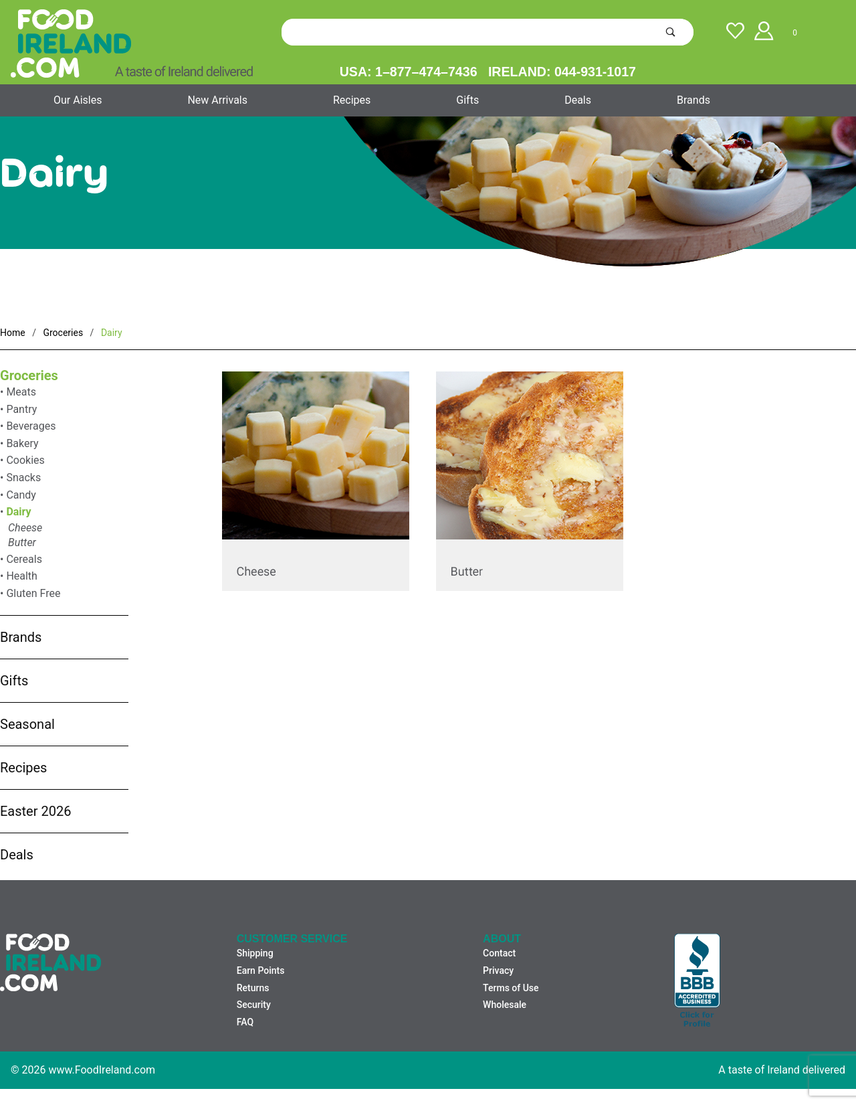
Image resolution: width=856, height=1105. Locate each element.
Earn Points (261, 970)
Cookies (25, 460)
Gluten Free (33, 593)
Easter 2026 (35, 811)
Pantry (21, 409)
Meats (21, 392)
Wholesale (504, 1004)
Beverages (31, 426)
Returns (253, 988)
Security (254, 1004)
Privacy (498, 970)
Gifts (467, 100)
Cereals (24, 559)
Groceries (29, 375)
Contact (499, 953)
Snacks (23, 477)
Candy (21, 495)
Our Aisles (78, 100)
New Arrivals (217, 100)
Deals (577, 100)
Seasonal (27, 724)
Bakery (22, 443)
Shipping (255, 953)
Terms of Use (510, 988)
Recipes (351, 100)
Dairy (18, 511)
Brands (693, 100)
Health (21, 576)
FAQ (245, 1022)
